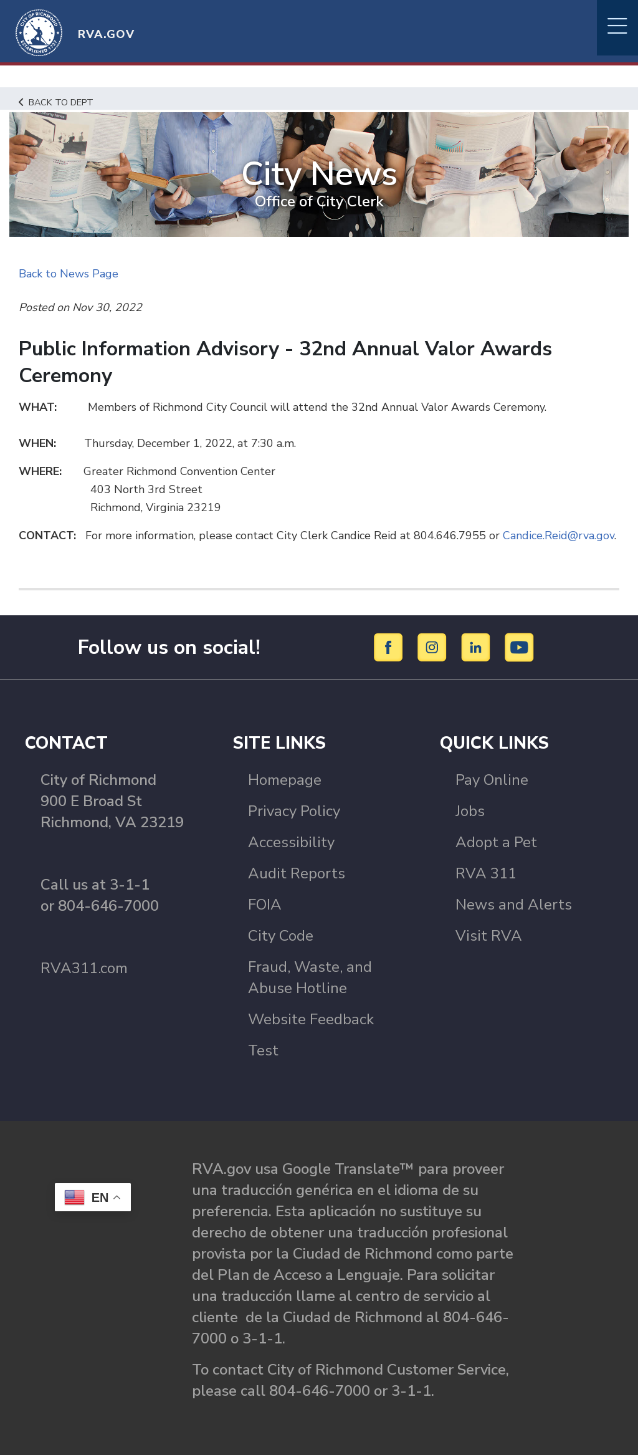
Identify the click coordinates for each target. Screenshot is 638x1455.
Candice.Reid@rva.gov (558, 535)
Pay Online (491, 780)
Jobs (470, 811)
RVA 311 (486, 873)
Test (263, 1050)
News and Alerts (513, 905)
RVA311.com (84, 968)
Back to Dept (56, 102)
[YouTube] (519, 646)
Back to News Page (68, 273)
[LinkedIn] (477, 646)
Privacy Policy (294, 811)
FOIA (265, 905)
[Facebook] (390, 646)
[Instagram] (434, 646)
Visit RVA (488, 936)
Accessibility (291, 842)
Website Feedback (311, 1019)
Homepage (284, 780)
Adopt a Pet (496, 842)
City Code (280, 936)
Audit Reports (296, 873)
